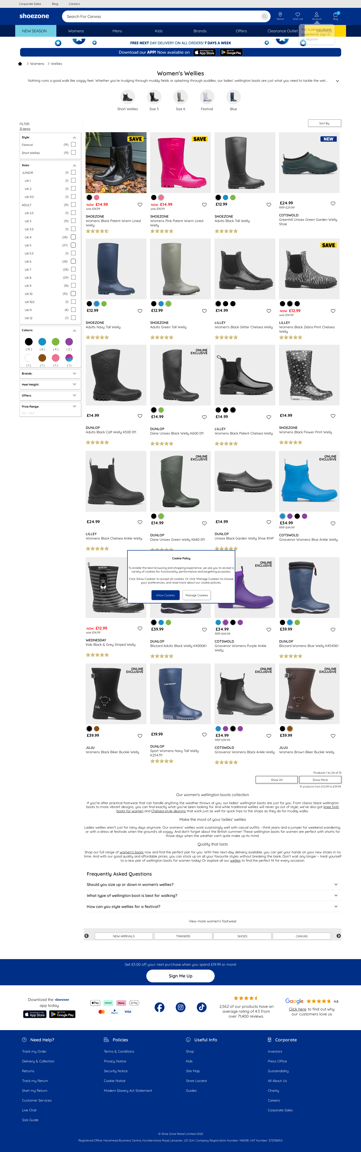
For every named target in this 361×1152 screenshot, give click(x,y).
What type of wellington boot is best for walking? (212, 895)
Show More (320, 780)
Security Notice (116, 1071)
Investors (275, 1051)
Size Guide (30, 1120)
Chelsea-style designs (168, 811)
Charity (273, 1090)
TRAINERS (183, 936)
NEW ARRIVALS (124, 936)
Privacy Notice (115, 1061)
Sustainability (278, 1071)
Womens (35, 63)
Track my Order (34, 1051)
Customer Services (37, 1100)
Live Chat (29, 1110)
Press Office (277, 1061)
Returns (28, 1071)
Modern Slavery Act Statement (128, 1090)
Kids (189, 1061)
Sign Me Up (180, 976)
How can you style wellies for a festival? (212, 906)
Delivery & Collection (38, 1061)
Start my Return (34, 1090)
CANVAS (302, 936)
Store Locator (196, 1081)
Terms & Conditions (119, 1051)
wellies (235, 860)
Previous (86, 936)
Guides (191, 1090)
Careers (274, 1100)
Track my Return (35, 1081)
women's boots (132, 852)
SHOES (242, 936)
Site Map (193, 1071)
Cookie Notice (114, 1081)
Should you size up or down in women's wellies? (212, 884)
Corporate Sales (280, 1110)
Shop (190, 1051)
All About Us (277, 1081)
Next (338, 936)
